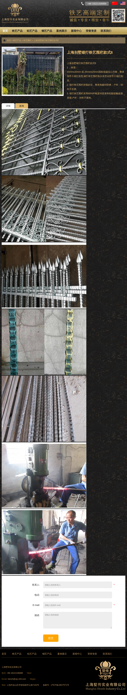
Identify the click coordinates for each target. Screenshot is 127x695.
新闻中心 (76, 30)
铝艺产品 (32, 30)
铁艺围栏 (27, 40)
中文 (114, 3)
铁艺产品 (17, 30)
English (122, 3)
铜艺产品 (47, 30)
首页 (5, 30)
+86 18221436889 (15, 673)
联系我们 (106, 30)
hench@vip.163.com (17, 679)
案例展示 (61, 30)
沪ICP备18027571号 (60, 685)
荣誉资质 (91, 30)
